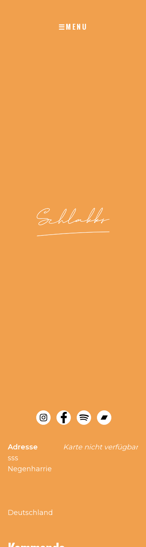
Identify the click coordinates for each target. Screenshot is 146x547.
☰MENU (73, 26)
